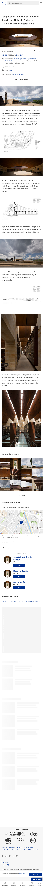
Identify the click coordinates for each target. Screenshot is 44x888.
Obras (21, 601)
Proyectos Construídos (33, 601)
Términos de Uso (22, 873)
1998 (10, 70)
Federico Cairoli (18, 74)
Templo (4, 55)
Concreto (13, 601)
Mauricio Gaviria (16, 61)
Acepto (35, 874)
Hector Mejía (18, 59)
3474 (10, 67)
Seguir (19, 565)
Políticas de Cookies (16, 875)
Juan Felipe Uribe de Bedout (22, 558)
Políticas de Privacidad (6, 875)
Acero (5, 601)
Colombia (19, 55)
